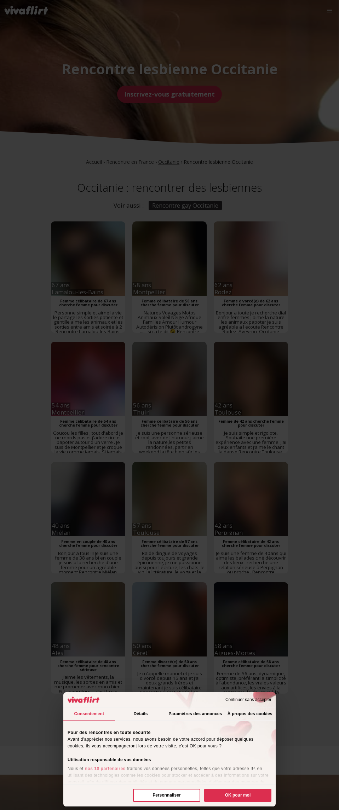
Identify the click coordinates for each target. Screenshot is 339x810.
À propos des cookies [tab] (250, 713)
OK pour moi (238, 795)
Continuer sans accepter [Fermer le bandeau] (248, 699)
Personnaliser (166, 795)
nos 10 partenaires (105, 768)
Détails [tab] (140, 713)
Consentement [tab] (89, 713)
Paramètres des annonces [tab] (195, 713)
